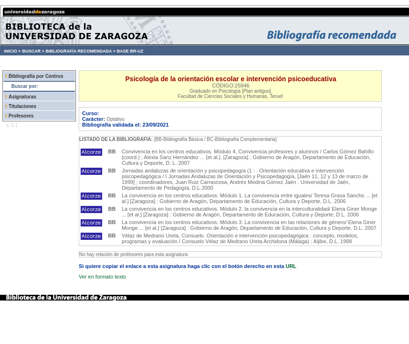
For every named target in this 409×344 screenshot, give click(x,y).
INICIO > (12, 51)
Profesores (21, 115)
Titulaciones (22, 106)
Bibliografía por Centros (36, 76)
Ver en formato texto (102, 277)
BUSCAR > (33, 51)
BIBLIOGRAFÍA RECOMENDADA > (80, 51)
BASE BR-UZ (130, 51)
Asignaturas (22, 96)
